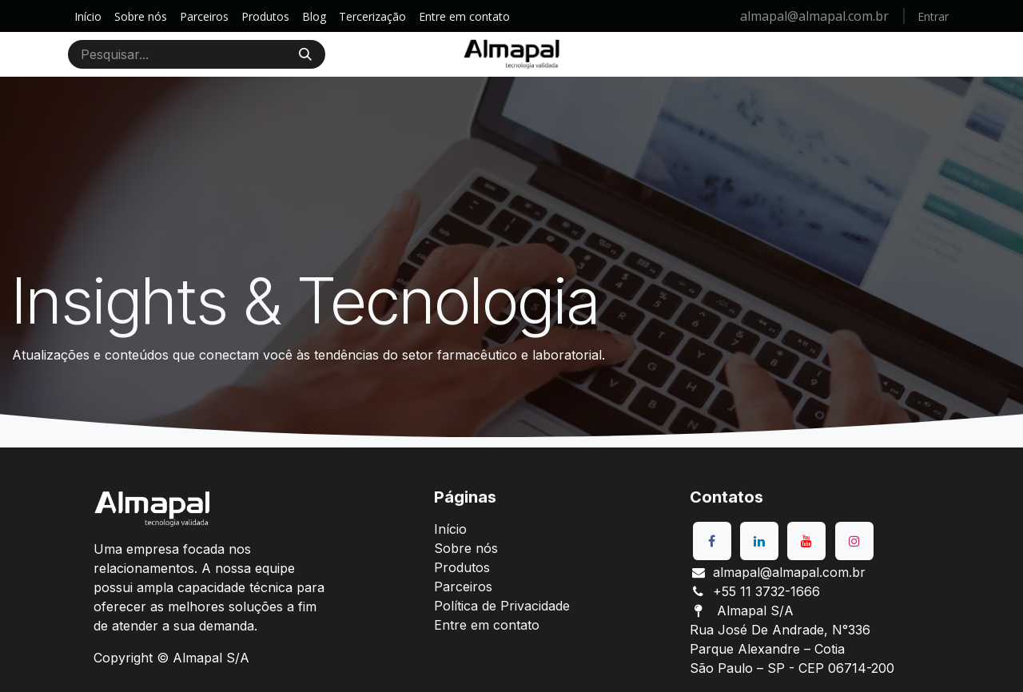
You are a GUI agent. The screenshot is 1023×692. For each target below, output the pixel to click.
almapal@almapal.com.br (816, 16)
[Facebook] (712, 541)
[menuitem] (88, 16)
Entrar (933, 16)
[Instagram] (854, 541)
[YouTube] (806, 541)
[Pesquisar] (305, 54)
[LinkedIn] (759, 541)
